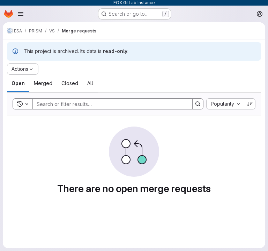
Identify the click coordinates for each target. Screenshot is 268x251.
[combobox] (225, 103)
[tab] (18, 83)
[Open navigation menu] (20, 14)
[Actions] (22, 69)
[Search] (109, 104)
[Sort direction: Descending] (249, 103)
